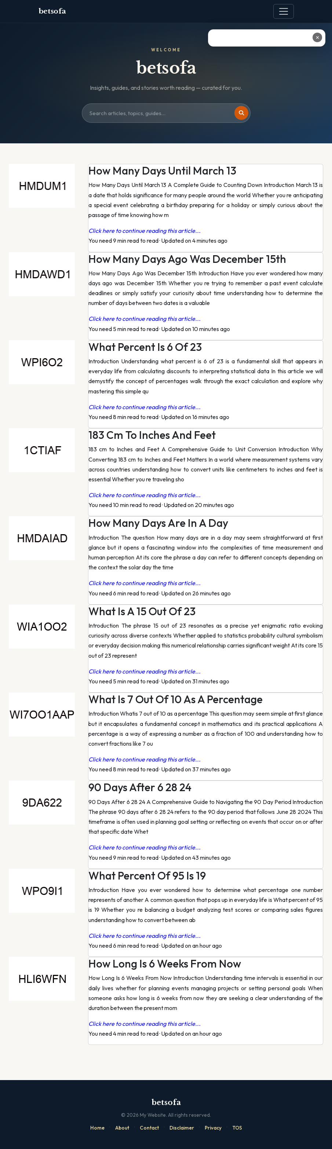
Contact (149, 1127)
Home (97, 1127)
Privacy (213, 1127)
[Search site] (166, 113)
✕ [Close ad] (317, 37)
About (122, 1127)
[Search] (241, 113)
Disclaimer (181, 1127)
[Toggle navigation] (283, 11)
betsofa (52, 11)
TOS (237, 1127)
